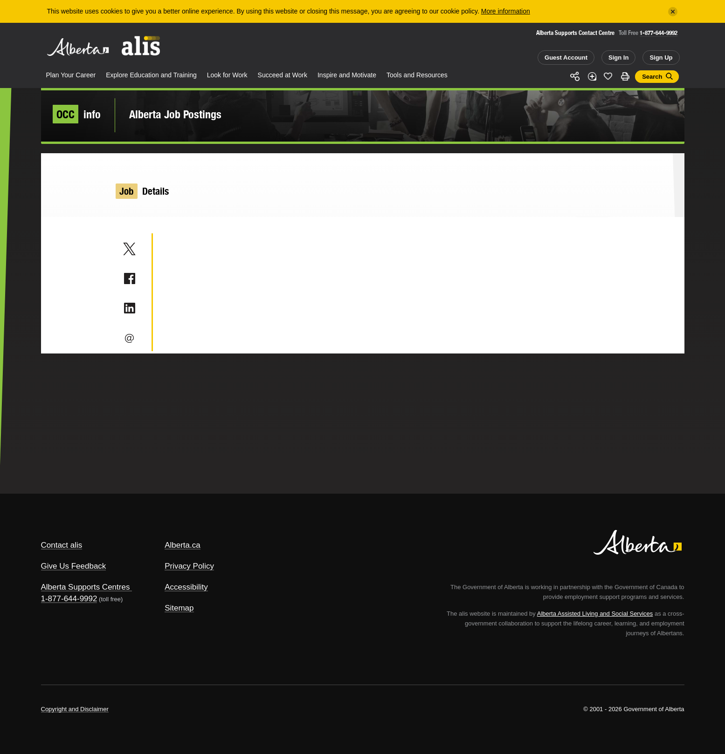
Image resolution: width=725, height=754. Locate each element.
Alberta (78, 47)
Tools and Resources (417, 75)
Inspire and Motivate (347, 75)
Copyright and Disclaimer (75, 709)
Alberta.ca (182, 545)
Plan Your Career (71, 75)
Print (624, 76)
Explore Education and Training (151, 75)
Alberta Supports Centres (85, 587)
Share (575, 76)
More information (505, 11)
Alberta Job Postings (175, 114)
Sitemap (179, 608)
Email (129, 338)
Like (608, 76)
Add (591, 76)
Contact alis (62, 545)
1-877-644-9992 (658, 32)
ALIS (140, 45)
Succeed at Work (282, 75)
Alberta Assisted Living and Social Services (595, 613)
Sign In (618, 57)
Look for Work (227, 75)
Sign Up (660, 57)
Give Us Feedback (73, 566)
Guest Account (566, 57)
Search (652, 76)
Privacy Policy (189, 566)
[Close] (672, 11)
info (77, 114)
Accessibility (186, 587)
